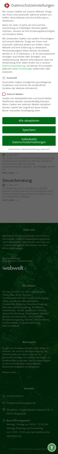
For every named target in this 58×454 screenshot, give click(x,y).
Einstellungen (25, 68)
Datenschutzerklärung (13, 65)
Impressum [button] (45, 149)
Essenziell (10, 77)
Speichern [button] (29, 130)
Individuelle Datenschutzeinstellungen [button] (29, 140)
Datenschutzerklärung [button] (30, 149)
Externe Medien (13, 94)
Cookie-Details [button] (14, 149)
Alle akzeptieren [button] (29, 120)
